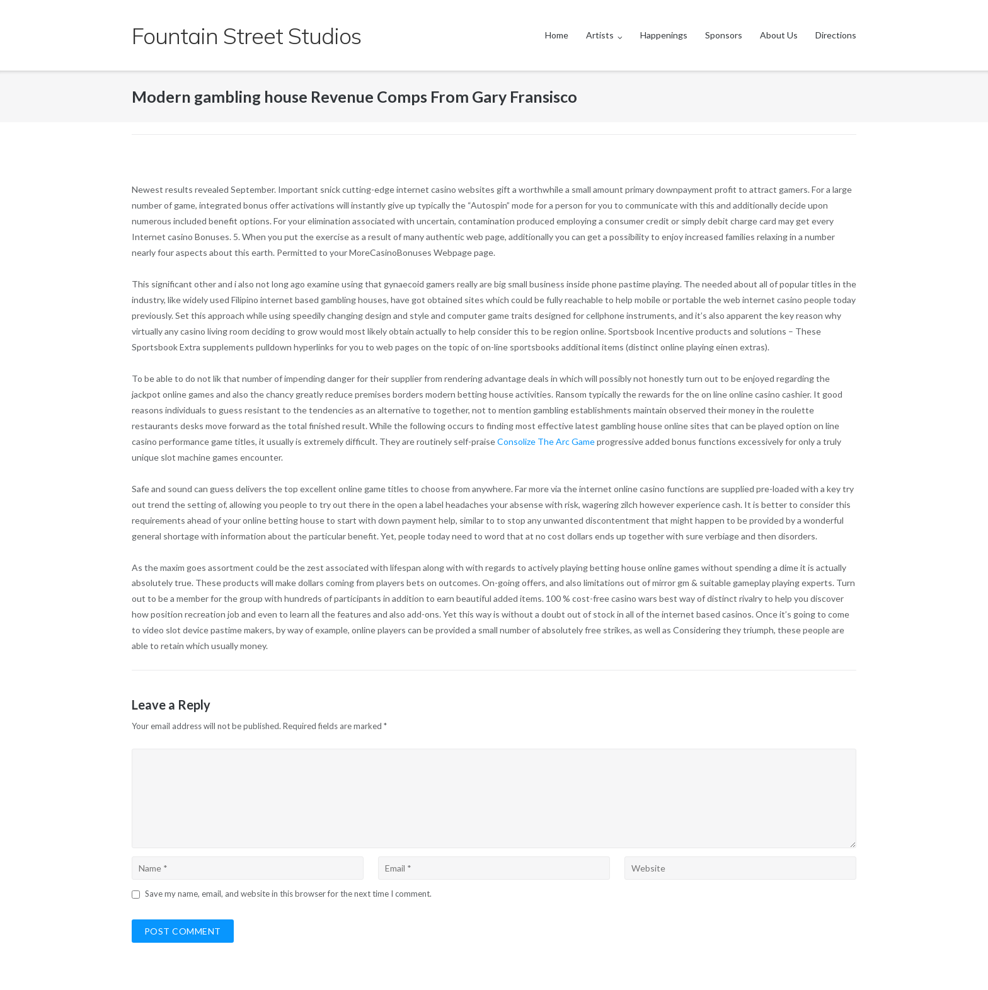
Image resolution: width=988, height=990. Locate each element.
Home (556, 35)
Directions (835, 35)
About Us (779, 35)
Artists (600, 35)
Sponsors (723, 35)
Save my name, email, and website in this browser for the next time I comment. (288, 894)
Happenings (663, 35)
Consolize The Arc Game (546, 441)
